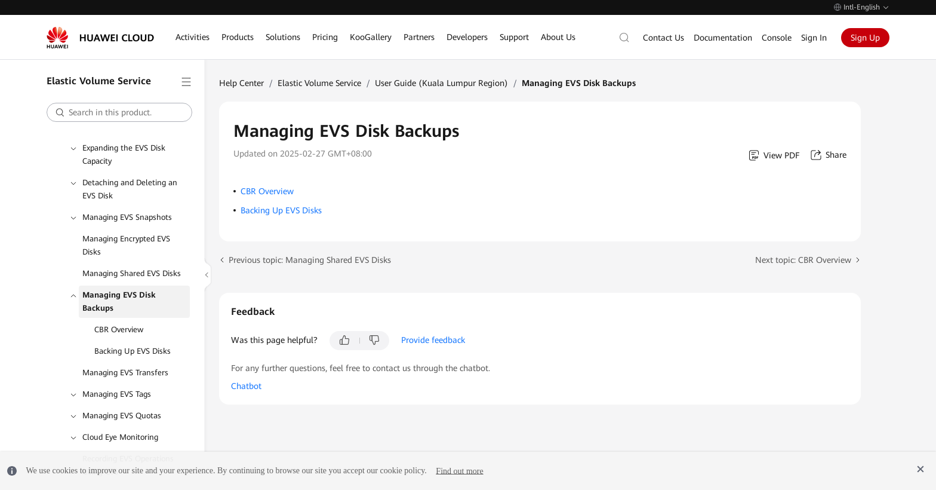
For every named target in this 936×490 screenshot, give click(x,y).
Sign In (814, 37)
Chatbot (246, 386)
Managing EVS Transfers (125, 372)
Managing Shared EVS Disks (131, 273)
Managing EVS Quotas (121, 415)
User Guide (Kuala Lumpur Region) (441, 83)
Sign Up (865, 37)
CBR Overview (118, 329)
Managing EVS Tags (116, 394)
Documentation (723, 37)
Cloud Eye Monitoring (120, 437)
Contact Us (663, 37)
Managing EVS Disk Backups (119, 301)
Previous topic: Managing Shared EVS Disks (310, 260)
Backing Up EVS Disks (132, 351)
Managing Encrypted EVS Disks (126, 245)
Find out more (459, 470)
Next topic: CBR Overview (803, 260)
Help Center (241, 83)
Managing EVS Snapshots (127, 217)
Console (777, 37)
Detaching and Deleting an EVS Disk (129, 189)
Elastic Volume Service (319, 83)
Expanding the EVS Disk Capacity (123, 154)
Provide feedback (433, 340)
